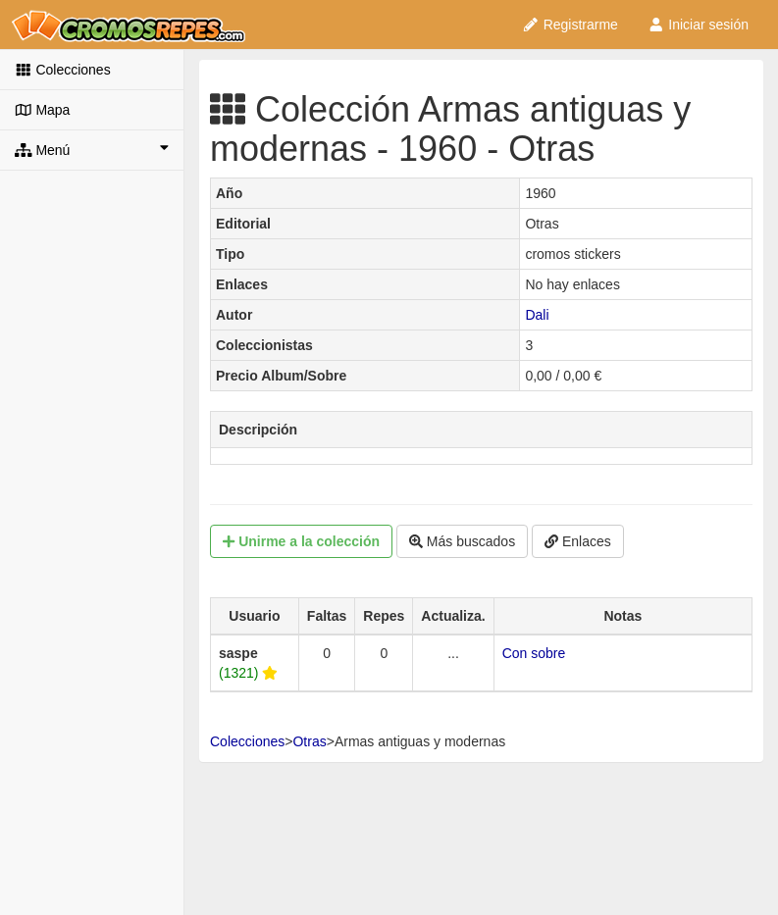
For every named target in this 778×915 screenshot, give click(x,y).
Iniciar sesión (698, 24)
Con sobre (534, 653)
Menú (92, 149)
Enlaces (578, 541)
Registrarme (570, 24)
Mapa (42, 110)
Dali (536, 315)
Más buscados (462, 541)
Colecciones (63, 69)
